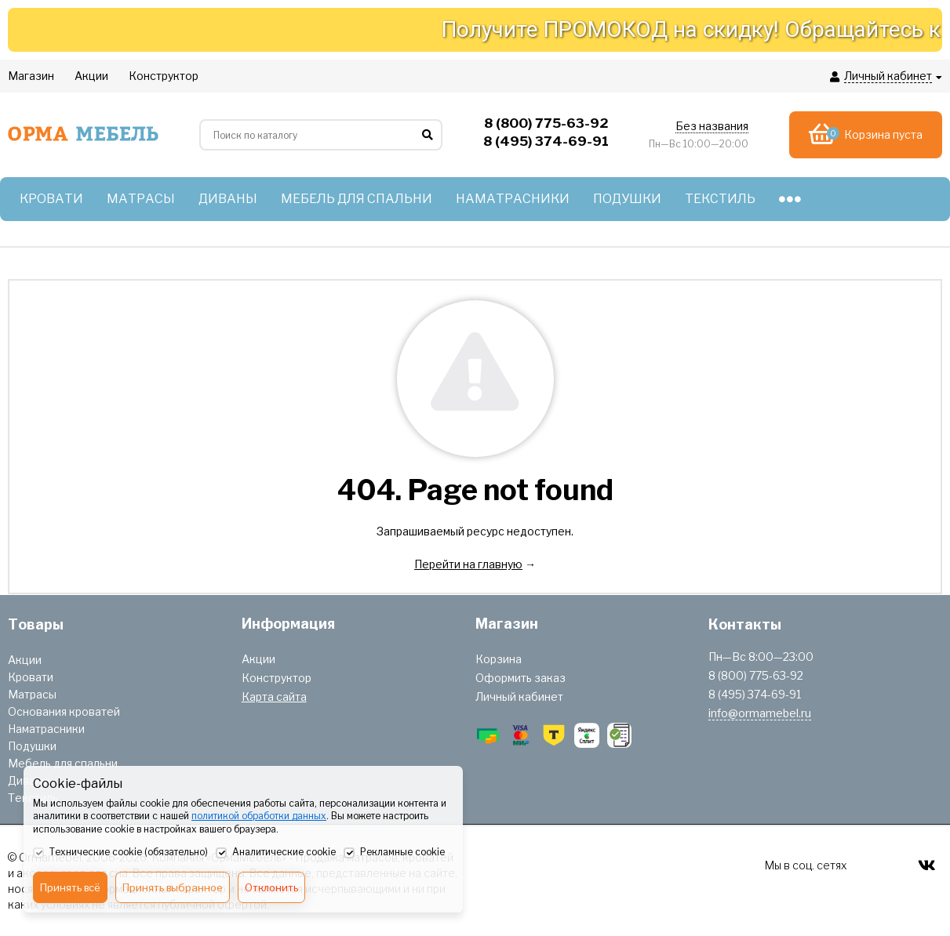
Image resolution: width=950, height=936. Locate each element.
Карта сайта (274, 696)
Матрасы (32, 694)
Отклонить (271, 887)
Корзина (498, 659)
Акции (25, 659)
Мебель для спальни (63, 763)
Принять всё (70, 887)
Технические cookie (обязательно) (120, 852)
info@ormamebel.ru (759, 713)
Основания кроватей (64, 711)
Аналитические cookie (276, 852)
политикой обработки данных (258, 816)
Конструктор (276, 677)
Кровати (30, 677)
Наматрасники (46, 728)
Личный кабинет (519, 696)
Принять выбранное (172, 887)
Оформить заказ (520, 677)
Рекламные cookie (394, 852)
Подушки (32, 746)
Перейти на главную (468, 564)
